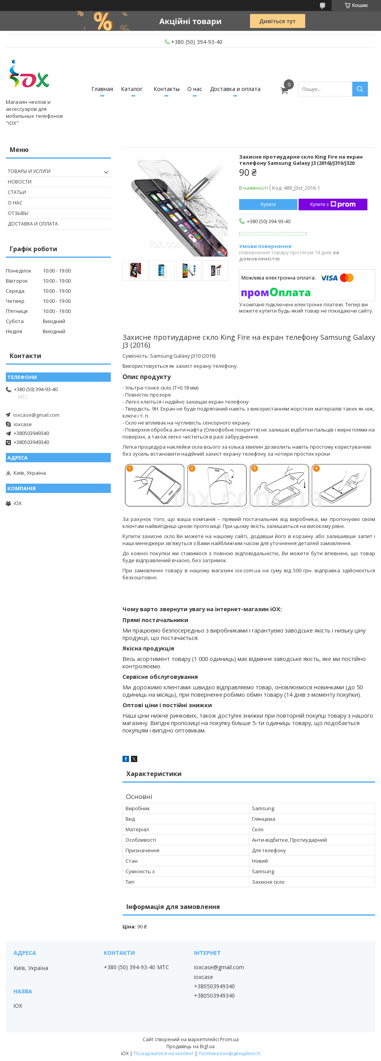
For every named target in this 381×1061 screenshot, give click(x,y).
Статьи (17, 192)
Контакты (167, 89)
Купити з (333, 204)
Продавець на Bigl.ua (190, 1046)
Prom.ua (229, 1039)
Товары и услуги (29, 171)
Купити (268, 204)
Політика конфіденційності (229, 1053)
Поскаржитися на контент (164, 1053)
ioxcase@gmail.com (36, 415)
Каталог (132, 89)
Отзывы (18, 213)
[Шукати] (360, 89)
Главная (102, 89)
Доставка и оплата (235, 89)
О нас (194, 89)
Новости (19, 181)
